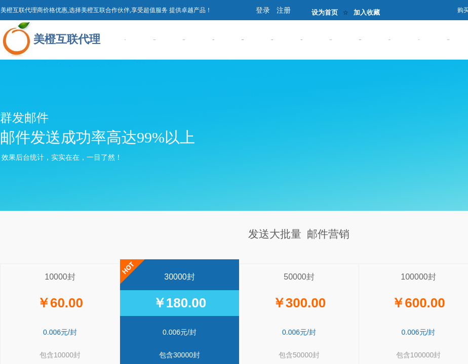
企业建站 (213, 39)
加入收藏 (367, 12)
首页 (125, 39)
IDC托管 (448, 39)
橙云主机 (331, 39)
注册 (284, 10)
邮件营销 (360, 39)
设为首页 (324, 12)
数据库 (301, 39)
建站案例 (243, 39)
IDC (418, 39)
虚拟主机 (184, 39)
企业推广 (389, 39)
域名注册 (154, 39)
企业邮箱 (272, 39)
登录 (263, 10)
